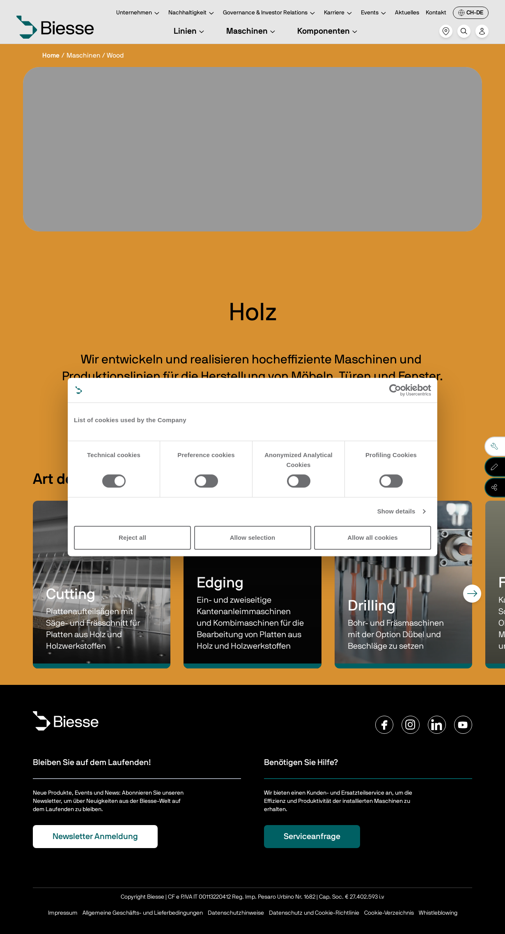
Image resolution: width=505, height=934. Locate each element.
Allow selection (252, 537)
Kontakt (436, 13)
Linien (190, 31)
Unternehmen (139, 13)
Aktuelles (407, 13)
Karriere (339, 13)
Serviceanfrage (312, 836)
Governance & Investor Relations (270, 13)
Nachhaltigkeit (192, 13)
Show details (396, 511)
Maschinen (252, 31)
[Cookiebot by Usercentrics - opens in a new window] (395, 390)
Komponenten (328, 31)
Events (374, 13)
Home (51, 55)
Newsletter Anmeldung (95, 836)
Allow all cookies (372, 537)
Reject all (132, 537)
